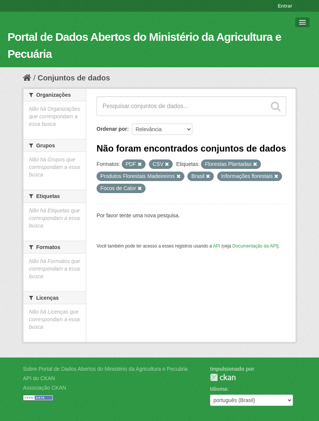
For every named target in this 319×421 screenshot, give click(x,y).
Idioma (218, 389)
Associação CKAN (44, 388)
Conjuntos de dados (74, 78)
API (216, 246)
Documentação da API (254, 246)
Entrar (285, 6)
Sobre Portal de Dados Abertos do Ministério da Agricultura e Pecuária (105, 369)
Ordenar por (112, 129)
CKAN (223, 377)
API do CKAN (39, 378)
